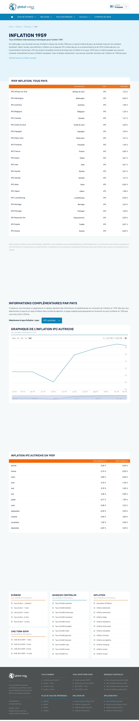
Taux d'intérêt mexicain (61, 640)
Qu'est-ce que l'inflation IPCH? (115, 704)
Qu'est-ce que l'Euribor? (50, 680)
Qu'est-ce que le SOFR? (82, 680)
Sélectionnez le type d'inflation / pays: (24, 320)
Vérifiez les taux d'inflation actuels (22, 58)
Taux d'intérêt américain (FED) (115, 683)
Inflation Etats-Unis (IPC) (82, 707)
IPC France (15, 151)
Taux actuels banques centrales (116, 680)
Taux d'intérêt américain (62, 603)
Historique (27, 27)
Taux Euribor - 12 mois (20, 622)
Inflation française (101, 645)
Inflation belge (100, 617)
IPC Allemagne (17, 98)
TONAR (45, 711)
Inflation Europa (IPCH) (113, 707)
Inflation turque (101, 654)
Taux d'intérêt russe (60, 645)
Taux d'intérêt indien (60, 631)
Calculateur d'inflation (103, 603)
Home (11, 27)
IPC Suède (15, 224)
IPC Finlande (16, 145)
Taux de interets (26, 17)
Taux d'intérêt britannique (62, 612)
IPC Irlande (15, 171)
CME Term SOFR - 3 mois (21, 644)
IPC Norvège (16, 204)
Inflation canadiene (102, 631)
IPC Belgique (16, 111)
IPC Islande (16, 178)
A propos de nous (15, 704)
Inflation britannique (102, 626)
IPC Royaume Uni (18, 218)
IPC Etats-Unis (17, 138)
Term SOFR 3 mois (80, 689)
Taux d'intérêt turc (60, 654)
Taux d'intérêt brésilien (61, 608)
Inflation (46, 17)
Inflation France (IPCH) (113, 711)
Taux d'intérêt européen (62, 626)
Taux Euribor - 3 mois (20, 612)
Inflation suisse (100, 649)
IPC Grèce (15, 158)
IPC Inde (14, 165)
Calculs (84, 17)
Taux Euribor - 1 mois (20, 608)
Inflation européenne (102, 640)
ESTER (44, 704)
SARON (45, 701)
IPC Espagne (16, 131)
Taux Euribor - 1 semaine (21, 603)
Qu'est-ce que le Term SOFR (83, 683)
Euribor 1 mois (47, 683)
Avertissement (14, 701)
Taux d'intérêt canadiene (62, 617)
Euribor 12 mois (48, 689)
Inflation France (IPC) (81, 711)
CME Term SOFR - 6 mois (21, 649)
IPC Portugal (16, 211)
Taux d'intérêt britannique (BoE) (116, 686)
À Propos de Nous (102, 17)
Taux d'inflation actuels (113, 701)
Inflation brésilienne (102, 622)
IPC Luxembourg (18, 198)
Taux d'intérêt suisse (61, 649)
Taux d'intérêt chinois (61, 622)
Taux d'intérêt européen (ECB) (115, 689)
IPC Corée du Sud (18, 125)
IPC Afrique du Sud (19, 92)
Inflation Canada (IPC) (82, 704)
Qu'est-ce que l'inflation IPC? (83, 701)
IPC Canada (16, 118)
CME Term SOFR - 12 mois (21, 653)
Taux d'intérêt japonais (61, 635)
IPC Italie (14, 184)
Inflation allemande (102, 608)
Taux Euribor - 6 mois (20, 617)
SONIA (44, 707)
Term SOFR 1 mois (80, 686)
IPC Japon (15, 191)
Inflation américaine (102, 612)
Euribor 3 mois (47, 686)
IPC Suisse (15, 231)
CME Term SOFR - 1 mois (21, 640)
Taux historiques (65, 17)
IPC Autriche (16, 105)
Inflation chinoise (101, 635)
